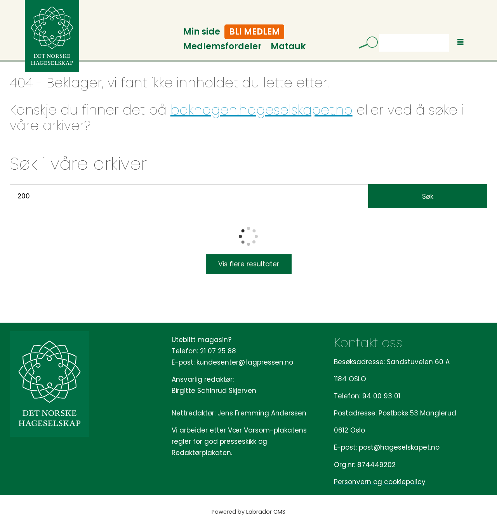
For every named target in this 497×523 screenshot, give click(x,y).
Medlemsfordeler (222, 46)
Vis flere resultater (248, 264)
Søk (427, 196)
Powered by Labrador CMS (248, 512)
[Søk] (365, 44)
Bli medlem (254, 32)
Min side (201, 32)
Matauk (288, 46)
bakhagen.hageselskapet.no (261, 110)
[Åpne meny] (460, 42)
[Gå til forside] (52, 36)
